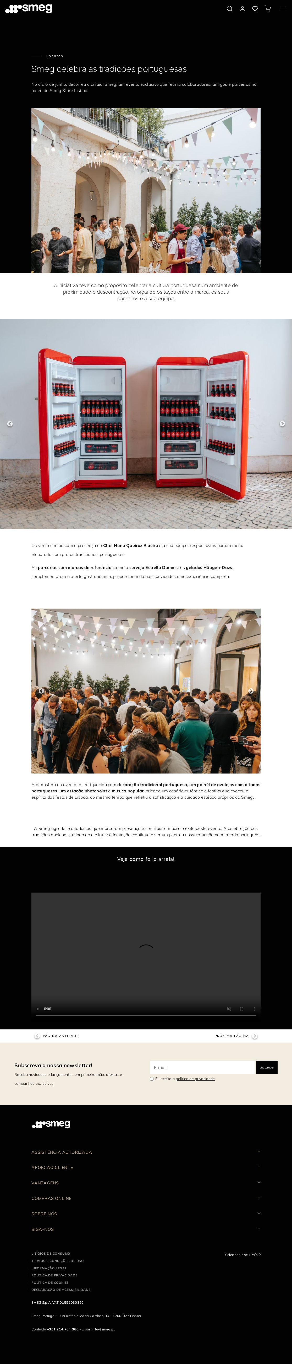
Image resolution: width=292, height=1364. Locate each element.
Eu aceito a (185, 1078)
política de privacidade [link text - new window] (195, 1078)
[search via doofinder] (229, 8)
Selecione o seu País (241, 1255)
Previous (10, 424)
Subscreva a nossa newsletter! (53, 1065)
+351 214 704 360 (63, 1329)
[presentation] (146, 957)
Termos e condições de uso (57, 1261)
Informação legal (49, 1268)
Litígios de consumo (50, 1253)
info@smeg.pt (103, 1329)
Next (282, 424)
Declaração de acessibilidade (60, 1290)
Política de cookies (50, 1283)
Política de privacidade (54, 1275)
